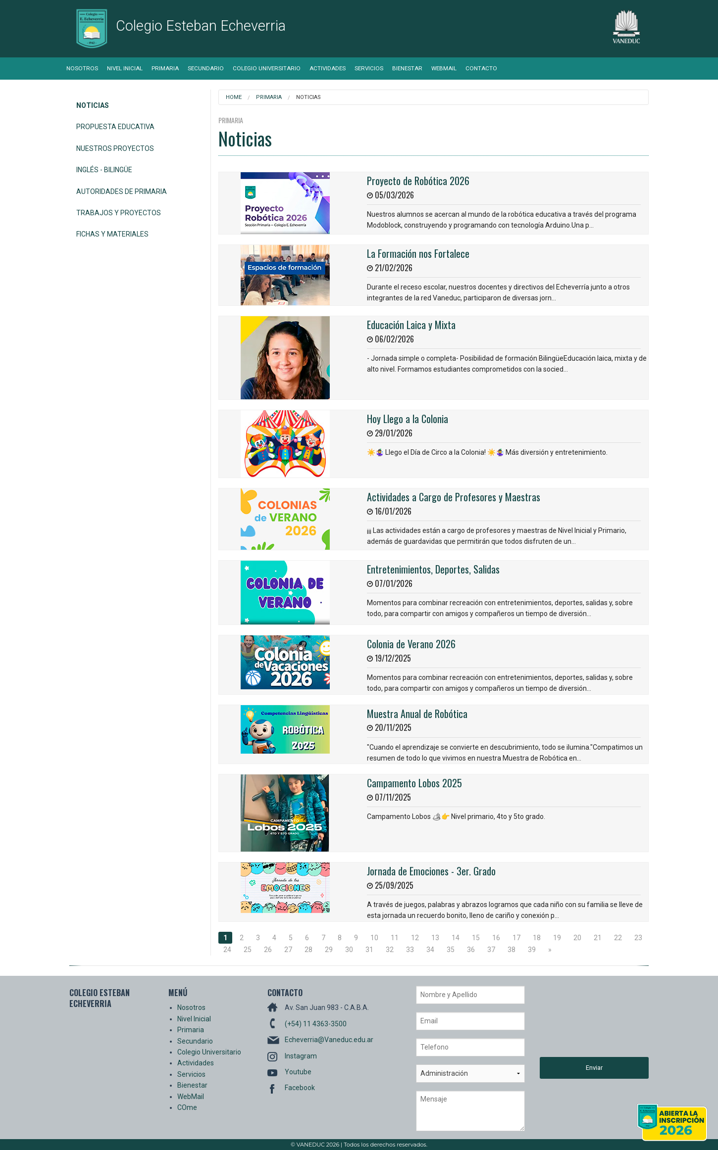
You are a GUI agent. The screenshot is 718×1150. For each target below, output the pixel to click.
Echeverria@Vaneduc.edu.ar (329, 1040)
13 (435, 938)
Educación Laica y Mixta (411, 324)
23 (638, 938)
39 (532, 950)
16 (496, 938)
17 (516, 938)
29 (329, 950)
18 (537, 938)
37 (491, 950)
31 (369, 950)
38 (511, 950)
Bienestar (407, 68)
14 (456, 938)
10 (374, 938)
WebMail (444, 68)
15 (476, 938)
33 (410, 950)
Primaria (165, 68)
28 (308, 950)
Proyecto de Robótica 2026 (418, 180)
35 (451, 950)
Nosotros (82, 68)
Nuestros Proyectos (115, 148)
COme (187, 1107)
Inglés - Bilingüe (104, 170)
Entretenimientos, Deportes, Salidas (433, 569)
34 (430, 950)
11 (395, 938)
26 (268, 950)
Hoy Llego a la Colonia (407, 418)
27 (288, 950)
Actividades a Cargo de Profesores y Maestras (453, 496)
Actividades (327, 68)
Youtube (298, 1072)
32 (390, 950)
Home (234, 97)
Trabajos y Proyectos (118, 213)
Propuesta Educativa (115, 127)
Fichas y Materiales (112, 234)
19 (557, 938)
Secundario (206, 68)
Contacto (481, 68)
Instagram (301, 1056)
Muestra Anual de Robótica (417, 713)
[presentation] (580, 1021)
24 (227, 950)
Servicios (369, 68)
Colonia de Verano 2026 (411, 643)
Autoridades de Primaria (121, 191)
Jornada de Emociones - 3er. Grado (431, 870)
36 (471, 950)
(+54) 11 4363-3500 (316, 1024)
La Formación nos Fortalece (418, 253)
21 (598, 938)
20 (577, 938)
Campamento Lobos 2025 (414, 782)
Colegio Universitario (267, 68)
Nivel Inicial (125, 68)
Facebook (300, 1088)
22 (618, 938)
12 (415, 938)
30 (349, 950)
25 (248, 950)
